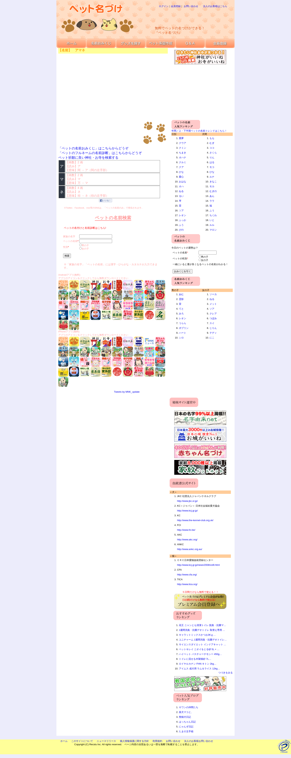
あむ (181, 294)
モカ (212, 186)
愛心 (181, 176)
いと (212, 220)
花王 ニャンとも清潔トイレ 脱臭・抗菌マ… (202, 625)
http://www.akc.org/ (187, 539)
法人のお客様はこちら (215, 6)
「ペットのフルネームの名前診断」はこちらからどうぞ (100, 153)
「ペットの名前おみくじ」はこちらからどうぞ (93, 148)
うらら (182, 323)
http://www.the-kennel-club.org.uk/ (195, 520)
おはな (182, 181)
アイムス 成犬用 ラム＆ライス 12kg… (199, 668)
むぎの (213, 191)
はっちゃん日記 (187, 721)
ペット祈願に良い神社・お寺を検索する (88, 157)
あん (212, 196)
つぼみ (213, 318)
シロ (181, 337)
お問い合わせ (191, 6)
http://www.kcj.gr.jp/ (187, 510)
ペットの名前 (70, 241)
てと (181, 308)
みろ (181, 313)
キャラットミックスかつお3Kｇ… (197, 634)
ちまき (182, 152)
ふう (181, 225)
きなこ (213, 181)
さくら (213, 152)
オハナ (182, 157)
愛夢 (181, 138)
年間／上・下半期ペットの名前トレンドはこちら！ (199, 130)
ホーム (64, 741)
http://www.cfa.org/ (187, 574)
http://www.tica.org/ (187, 584)
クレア (213, 313)
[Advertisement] (187, 16)
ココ (212, 147)
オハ (181, 186)
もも (212, 138)
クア (181, 167)
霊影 (181, 299)
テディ (213, 332)
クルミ (182, 162)
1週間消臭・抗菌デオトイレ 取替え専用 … (202, 630)
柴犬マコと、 (186, 712)
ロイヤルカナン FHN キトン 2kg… (197, 663)
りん (212, 157)
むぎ (212, 143)
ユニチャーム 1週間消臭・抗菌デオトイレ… (203, 639)
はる (212, 162)
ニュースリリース (106, 741)
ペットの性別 (180, 258)
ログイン (164, 6)
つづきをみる (225, 672)
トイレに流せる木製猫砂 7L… (195, 659)
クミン (182, 147)
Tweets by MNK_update (127, 391)
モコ (212, 167)
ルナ (212, 176)
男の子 (85, 245)
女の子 (85, 248)
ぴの (181, 229)
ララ (212, 200)
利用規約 (157, 741)
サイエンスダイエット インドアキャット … (202, 644)
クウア (182, 143)
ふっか (182, 220)
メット (213, 304)
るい (181, 196)
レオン (182, 215)
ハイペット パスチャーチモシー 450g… (200, 654)
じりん (213, 328)
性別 (65, 247)
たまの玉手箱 (186, 731)
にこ (212, 337)
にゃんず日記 (186, 726)
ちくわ (213, 215)
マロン (213, 229)
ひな (181, 172)
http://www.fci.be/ (186, 530)
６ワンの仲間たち (188, 707)
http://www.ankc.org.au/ (189, 549)
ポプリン (184, 328)
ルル (212, 225)
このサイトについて (82, 741)
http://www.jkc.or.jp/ (187, 501)
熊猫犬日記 (185, 717)
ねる (181, 191)
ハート (182, 332)
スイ (212, 323)
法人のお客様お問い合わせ (198, 741)
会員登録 (176, 6)
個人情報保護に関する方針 (134, 741)
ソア (181, 210)
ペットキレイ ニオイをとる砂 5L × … (199, 649)
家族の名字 (69, 236)
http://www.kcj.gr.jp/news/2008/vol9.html (198, 565)
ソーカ (213, 294)
